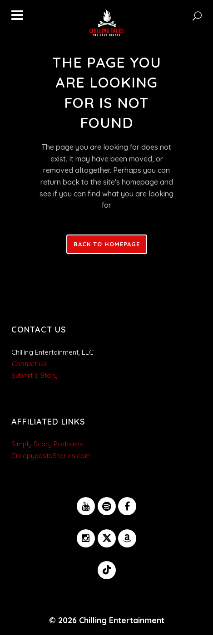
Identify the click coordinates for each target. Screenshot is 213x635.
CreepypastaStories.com (51, 455)
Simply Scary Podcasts (47, 444)
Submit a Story (34, 375)
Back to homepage (107, 244)
